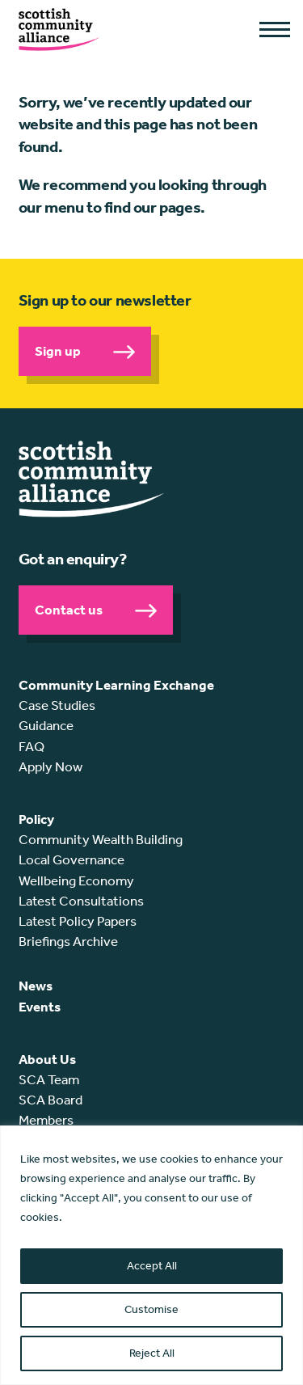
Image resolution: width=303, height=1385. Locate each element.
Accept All (152, 1266)
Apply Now (50, 766)
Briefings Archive (68, 941)
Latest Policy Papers (78, 921)
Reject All (152, 1353)
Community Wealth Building (101, 839)
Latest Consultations (81, 901)
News (36, 986)
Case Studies (57, 705)
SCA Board (50, 1100)
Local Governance (71, 859)
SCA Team (49, 1079)
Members (46, 1120)
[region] (151, 1255)
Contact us (69, 610)
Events (40, 1007)
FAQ (31, 746)
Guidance (46, 725)
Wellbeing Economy (76, 880)
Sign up (58, 351)
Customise (151, 1309)
